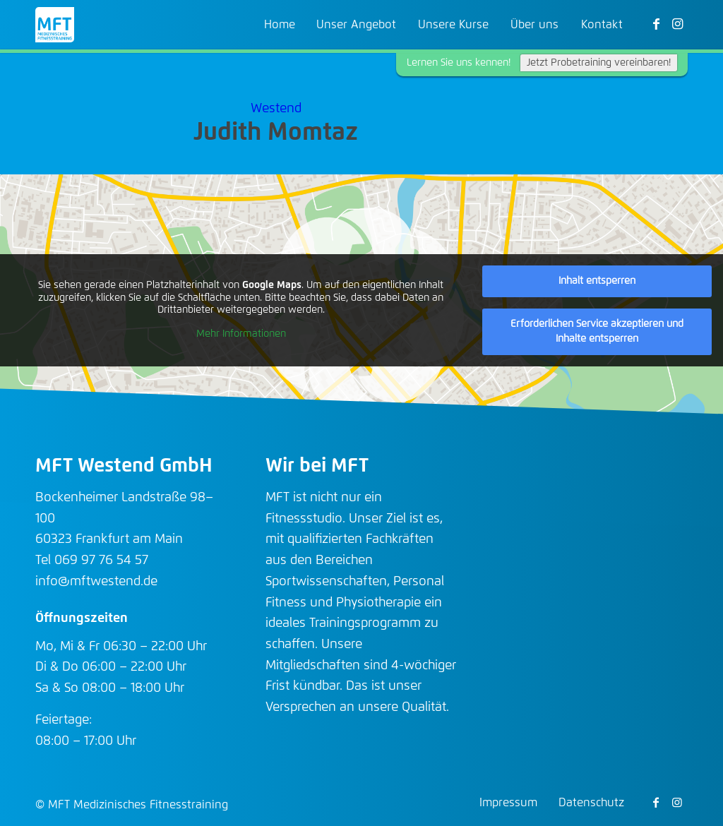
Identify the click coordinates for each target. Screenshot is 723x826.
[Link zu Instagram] (677, 24)
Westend (276, 108)
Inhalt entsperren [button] (596, 281)
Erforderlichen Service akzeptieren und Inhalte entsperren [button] (596, 331)
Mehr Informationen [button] (241, 334)
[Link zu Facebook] (656, 24)
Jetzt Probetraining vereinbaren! (599, 63)
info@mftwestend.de (96, 581)
